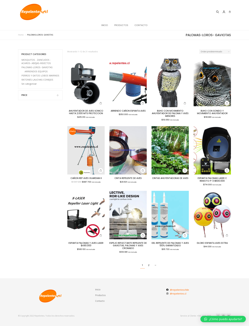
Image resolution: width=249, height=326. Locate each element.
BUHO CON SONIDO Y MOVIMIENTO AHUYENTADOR (212, 112)
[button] (223, 319)
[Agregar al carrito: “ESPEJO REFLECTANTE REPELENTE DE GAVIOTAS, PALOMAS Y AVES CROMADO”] (142, 235)
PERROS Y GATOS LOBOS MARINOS (40, 75)
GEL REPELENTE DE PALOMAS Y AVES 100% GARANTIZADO (170, 244)
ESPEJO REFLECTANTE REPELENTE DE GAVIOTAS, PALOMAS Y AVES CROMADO (128, 245)
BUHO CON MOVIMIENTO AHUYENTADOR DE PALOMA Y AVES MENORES (170, 113)
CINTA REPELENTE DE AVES (128, 178)
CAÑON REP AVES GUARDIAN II (86, 178)
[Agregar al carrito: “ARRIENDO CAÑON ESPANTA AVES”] (142, 103)
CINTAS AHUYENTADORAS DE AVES (170, 178)
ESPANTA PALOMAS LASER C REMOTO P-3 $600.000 (212, 179)
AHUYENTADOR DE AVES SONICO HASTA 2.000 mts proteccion (86, 112)
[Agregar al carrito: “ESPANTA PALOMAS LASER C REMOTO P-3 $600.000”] (227, 170)
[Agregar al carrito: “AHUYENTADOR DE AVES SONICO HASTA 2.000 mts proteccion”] (100, 103)
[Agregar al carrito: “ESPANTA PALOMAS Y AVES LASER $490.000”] (100, 235)
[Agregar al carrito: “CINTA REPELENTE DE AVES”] (142, 170)
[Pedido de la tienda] (215, 51)
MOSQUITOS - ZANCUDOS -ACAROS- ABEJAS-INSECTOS (36, 61)
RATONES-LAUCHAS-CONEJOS (37, 79)
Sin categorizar (29, 83)
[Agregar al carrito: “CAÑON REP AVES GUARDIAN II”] (100, 170)
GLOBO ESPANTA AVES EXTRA (212, 243)
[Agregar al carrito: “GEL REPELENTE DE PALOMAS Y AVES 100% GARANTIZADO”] (184, 235)
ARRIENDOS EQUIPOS (36, 71)
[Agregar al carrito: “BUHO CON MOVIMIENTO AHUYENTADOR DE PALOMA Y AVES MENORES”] (184, 103)
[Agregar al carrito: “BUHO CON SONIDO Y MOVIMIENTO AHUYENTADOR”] (227, 103)
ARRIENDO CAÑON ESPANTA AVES (128, 110)
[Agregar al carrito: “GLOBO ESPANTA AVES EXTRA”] (227, 235)
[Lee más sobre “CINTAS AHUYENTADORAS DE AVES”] (184, 170)
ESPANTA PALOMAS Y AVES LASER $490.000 (86, 244)
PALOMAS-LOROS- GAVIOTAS (37, 67)
